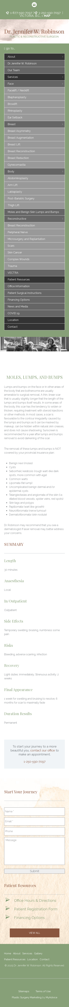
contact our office (42, 750)
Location (13, 320)
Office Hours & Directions (35, 900)
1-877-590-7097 (21, 12)
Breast (12, 124)
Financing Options (19, 299)
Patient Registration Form (35, 909)
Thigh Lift (13, 205)
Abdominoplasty (18, 178)
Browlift (12, 104)
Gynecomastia (16, 164)
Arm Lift (13, 185)
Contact (13, 326)
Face (11, 83)
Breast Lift (14, 144)
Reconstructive (17, 218)
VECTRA (13, 272)
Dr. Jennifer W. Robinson (22, 63)
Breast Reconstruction (21, 151)
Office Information (19, 286)
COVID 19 (14, 313)
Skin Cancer (15, 252)
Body (11, 171)
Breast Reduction (18, 158)
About (11, 56)
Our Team (14, 70)
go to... (9, 48)
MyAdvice (51, 997)
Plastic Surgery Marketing (27, 997)
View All (34, 932)
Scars (11, 245)
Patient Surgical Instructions (25, 293)
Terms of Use (43, 991)
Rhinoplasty (15, 110)
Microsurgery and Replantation (26, 239)
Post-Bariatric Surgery (21, 198)
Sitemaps (23, 991)
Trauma (12, 266)
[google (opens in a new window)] (35, 4)
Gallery (38, 953)
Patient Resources (19, 279)
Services (13, 77)
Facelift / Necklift (18, 90)
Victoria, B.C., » (35, 15)
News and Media (18, 306)
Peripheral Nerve (18, 232)
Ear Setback (15, 117)
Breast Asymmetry (19, 131)
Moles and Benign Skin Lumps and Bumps (33, 212)
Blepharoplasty (17, 97)
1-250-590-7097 (50, 12)
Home (7, 953)
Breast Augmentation (21, 137)
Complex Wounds (18, 259)
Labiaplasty (15, 191)
